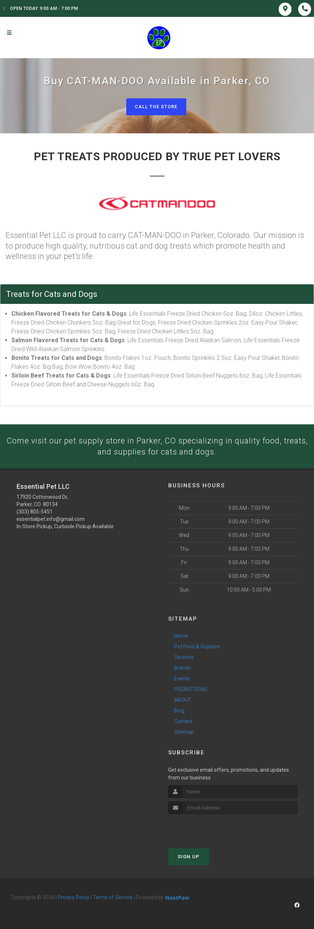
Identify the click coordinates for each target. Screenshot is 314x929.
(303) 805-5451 (35, 512)
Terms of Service (113, 898)
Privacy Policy (73, 898)
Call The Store (156, 106)
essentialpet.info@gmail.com (51, 520)
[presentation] (207, 828)
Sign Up (189, 857)
